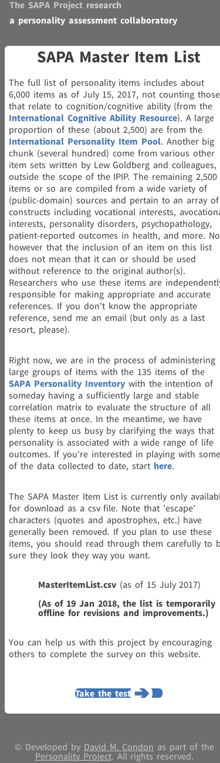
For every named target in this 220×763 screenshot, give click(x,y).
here (163, 465)
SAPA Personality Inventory (67, 383)
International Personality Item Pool (85, 141)
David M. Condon (119, 746)
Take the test (103, 693)
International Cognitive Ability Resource (93, 117)
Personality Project (73, 756)
